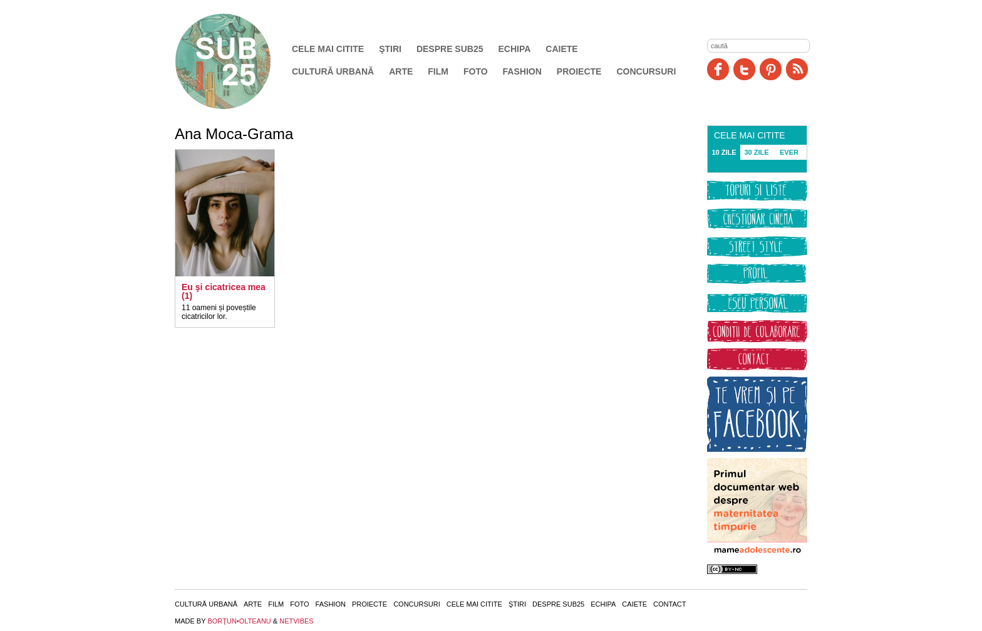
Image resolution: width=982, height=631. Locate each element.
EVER (789, 152)
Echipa (515, 49)
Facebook (718, 69)
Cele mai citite (328, 49)
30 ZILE (756, 152)
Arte (401, 71)
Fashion (522, 71)
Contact (669, 604)
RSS (797, 69)
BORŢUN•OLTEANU (239, 621)
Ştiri (390, 49)
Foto (475, 71)
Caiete (561, 49)
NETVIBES (296, 621)
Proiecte (579, 71)
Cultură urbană (333, 71)
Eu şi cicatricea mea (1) (224, 291)
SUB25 (237, 61)
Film (438, 71)
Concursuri (646, 71)
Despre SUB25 (449, 49)
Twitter (744, 69)
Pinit (771, 69)
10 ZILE (723, 152)
